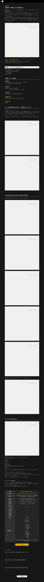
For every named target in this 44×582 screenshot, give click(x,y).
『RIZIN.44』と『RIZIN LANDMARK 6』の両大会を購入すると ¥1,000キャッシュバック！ (17, 552)
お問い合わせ (16, 62)
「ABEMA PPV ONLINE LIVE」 (13, 61)
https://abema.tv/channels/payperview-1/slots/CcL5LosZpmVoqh (14, 98)
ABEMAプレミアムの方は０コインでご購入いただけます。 (11, 569)
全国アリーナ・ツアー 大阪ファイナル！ (9, 561)
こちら (23, 61)
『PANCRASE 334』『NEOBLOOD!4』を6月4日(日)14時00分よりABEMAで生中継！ (16, 567)
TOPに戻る (22, 576)
